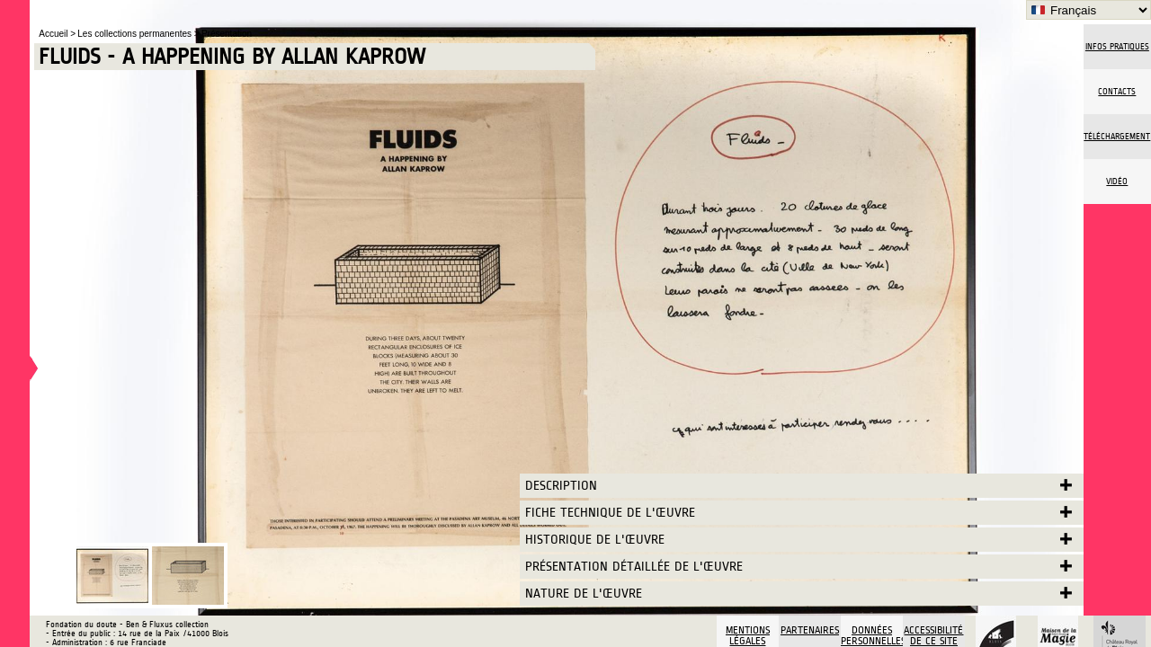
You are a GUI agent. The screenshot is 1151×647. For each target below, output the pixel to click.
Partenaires (810, 630)
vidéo (1117, 181)
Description (561, 485)
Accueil (54, 34)
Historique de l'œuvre (595, 539)
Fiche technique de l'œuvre (610, 512)
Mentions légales (748, 635)
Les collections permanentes (135, 34)
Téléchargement (1117, 136)
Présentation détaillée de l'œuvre (634, 566)
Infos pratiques (1117, 46)
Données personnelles (872, 635)
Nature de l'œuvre (583, 593)
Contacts (1117, 91)
